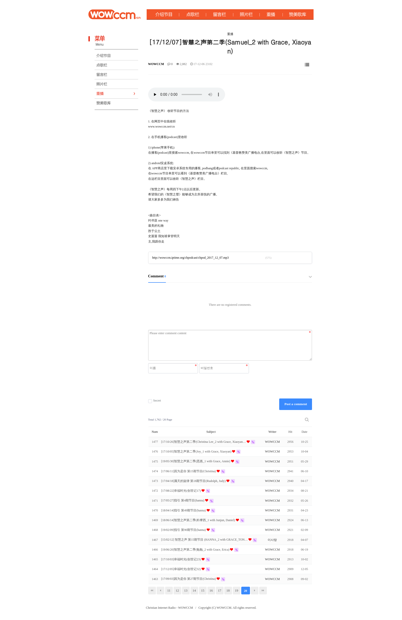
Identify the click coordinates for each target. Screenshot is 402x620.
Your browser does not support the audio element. (186, 94)
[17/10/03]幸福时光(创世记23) (181, 559)
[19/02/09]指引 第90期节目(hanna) (184, 530)
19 (236, 590)
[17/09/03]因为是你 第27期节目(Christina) (189, 579)
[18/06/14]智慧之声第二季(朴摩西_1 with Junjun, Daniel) (198, 520)
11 (168, 590)
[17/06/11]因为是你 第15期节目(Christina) (189, 471)
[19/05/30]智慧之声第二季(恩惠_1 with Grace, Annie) (196, 461)
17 (219, 590)
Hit (290, 432)
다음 (254, 590)
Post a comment (295, 404)
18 (228, 590)
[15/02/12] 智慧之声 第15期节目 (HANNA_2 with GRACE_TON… (204, 539)
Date (304, 432)
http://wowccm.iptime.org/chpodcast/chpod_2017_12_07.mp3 (190, 257)
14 (194, 590)
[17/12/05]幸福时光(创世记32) (181, 569)
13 (185, 590)
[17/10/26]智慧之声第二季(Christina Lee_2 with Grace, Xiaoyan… (204, 442)
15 (202, 590)
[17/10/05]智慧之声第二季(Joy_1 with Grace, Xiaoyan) (196, 451)
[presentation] (199, 386)
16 (211, 590)
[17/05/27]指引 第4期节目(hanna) (183, 500)
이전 (160, 590)
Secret (154, 401)
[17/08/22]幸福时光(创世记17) (181, 490)
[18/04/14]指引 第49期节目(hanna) (184, 510)
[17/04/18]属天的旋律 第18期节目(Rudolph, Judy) (194, 481)
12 (177, 590)
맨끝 (263, 590)
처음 (152, 590)
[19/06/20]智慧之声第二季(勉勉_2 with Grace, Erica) (195, 549)
